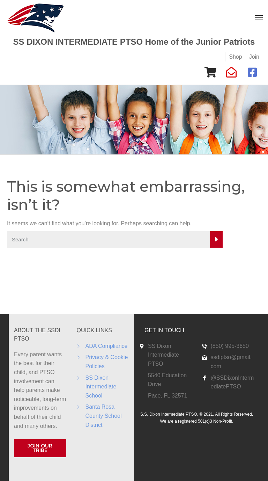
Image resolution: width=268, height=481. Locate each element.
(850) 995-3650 (230, 346)
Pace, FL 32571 (167, 396)
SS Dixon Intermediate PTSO (163, 355)
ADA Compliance (106, 346)
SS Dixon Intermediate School (101, 387)
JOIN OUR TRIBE (40, 448)
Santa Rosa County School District (103, 416)
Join (254, 57)
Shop (235, 57)
